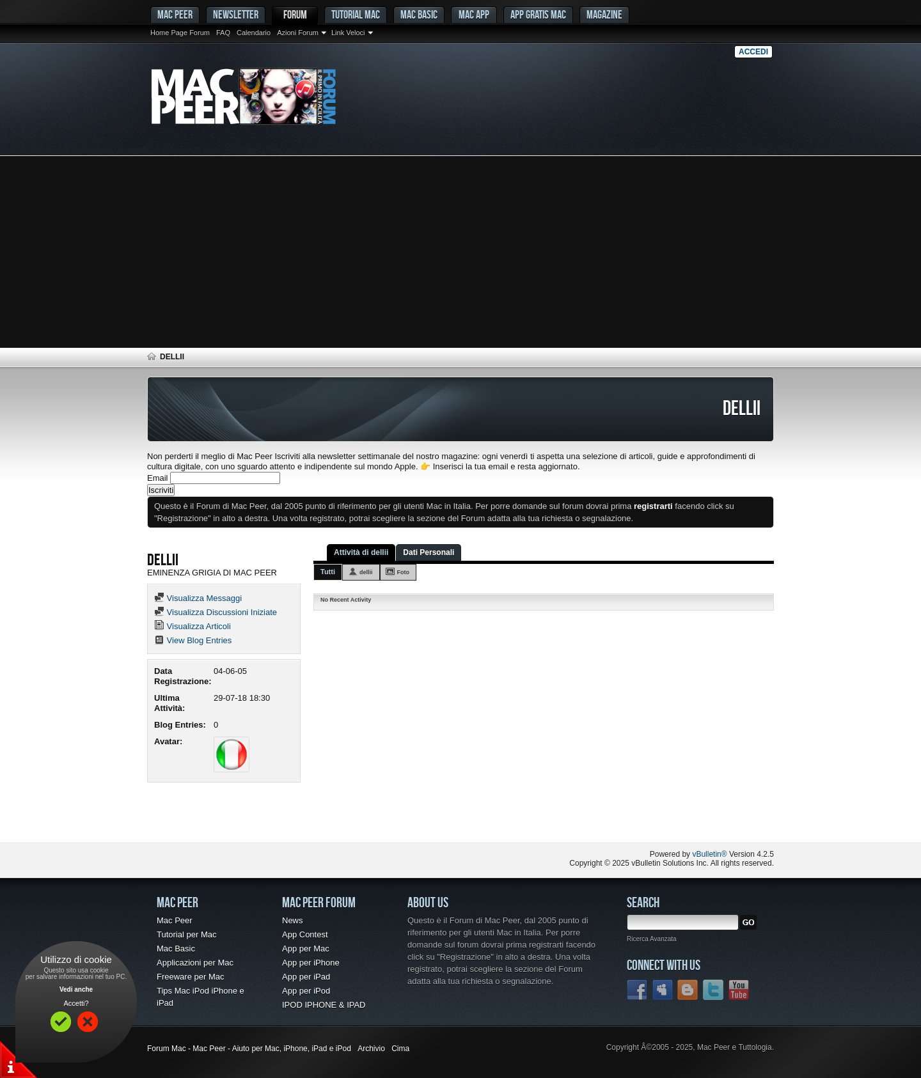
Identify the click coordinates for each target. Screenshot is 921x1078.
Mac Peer (175, 920)
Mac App (474, 14)
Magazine (604, 14)
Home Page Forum (180, 32)
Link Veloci (348, 32)
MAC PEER (175, 14)
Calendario (254, 32)
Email (157, 478)
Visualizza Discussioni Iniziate (215, 612)
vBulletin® (709, 854)
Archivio (371, 1048)
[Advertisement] (460, 251)
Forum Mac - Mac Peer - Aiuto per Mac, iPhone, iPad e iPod (249, 1048)
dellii (366, 572)
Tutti (327, 571)
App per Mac (305, 948)
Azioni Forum (298, 32)
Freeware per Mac (190, 976)
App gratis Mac (538, 14)
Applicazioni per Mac (195, 962)
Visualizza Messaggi (198, 598)
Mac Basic (418, 14)
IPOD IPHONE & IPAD (324, 1005)
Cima (400, 1048)
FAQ (223, 32)
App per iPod (306, 991)
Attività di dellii (361, 552)
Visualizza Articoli (192, 626)
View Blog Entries (193, 640)
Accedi (753, 51)
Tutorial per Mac (186, 934)
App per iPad (306, 976)
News (292, 920)
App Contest (305, 934)
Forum (295, 14)
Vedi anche (76, 989)
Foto (403, 572)
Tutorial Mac (355, 14)
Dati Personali (428, 552)
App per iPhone (311, 962)
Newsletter (235, 14)
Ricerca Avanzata (652, 938)
